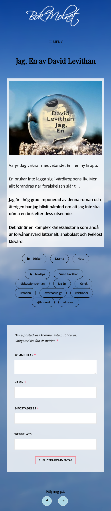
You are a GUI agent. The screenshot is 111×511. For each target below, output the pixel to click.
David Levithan (68, 274)
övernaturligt (53, 293)
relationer (81, 293)
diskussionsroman (32, 284)
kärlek (83, 284)
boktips (40, 274)
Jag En (62, 284)
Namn (20, 382)
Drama (59, 259)
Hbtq (80, 259)
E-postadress (26, 408)
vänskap (68, 302)
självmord (43, 302)
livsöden (25, 293)
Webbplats (23, 434)
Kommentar (25, 355)
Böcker (37, 259)
